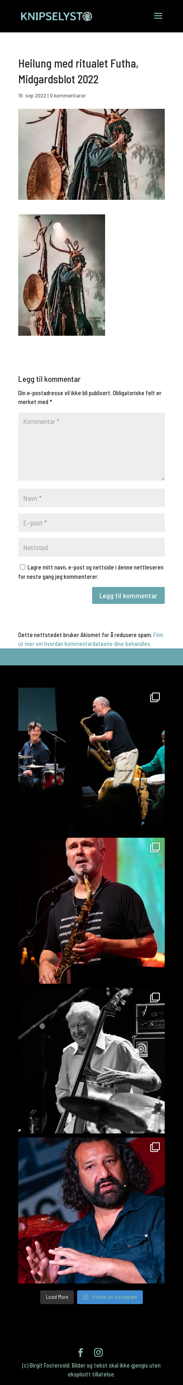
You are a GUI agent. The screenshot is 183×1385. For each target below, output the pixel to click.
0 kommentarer (68, 95)
